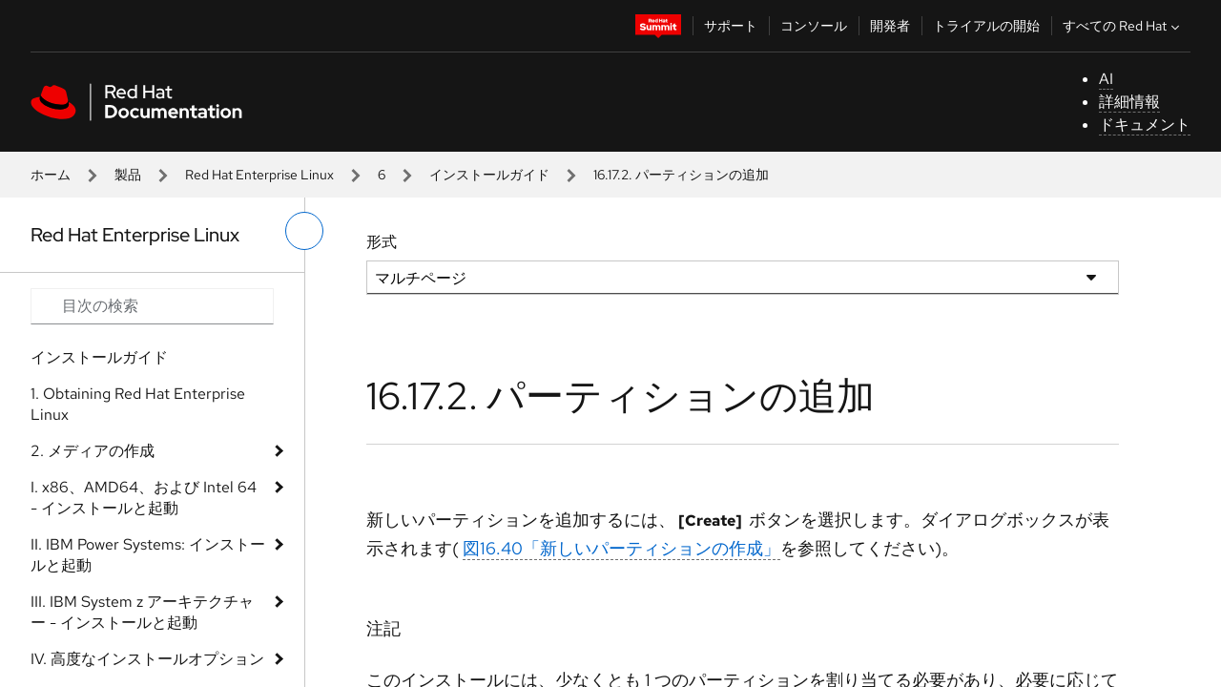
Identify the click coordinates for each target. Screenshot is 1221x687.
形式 (381, 242)
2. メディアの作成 (93, 451)
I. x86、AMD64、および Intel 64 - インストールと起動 (144, 497)
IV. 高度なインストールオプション (147, 659)
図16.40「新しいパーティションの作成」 (621, 548)
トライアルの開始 (986, 25)
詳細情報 (1129, 102)
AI (1106, 79)
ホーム (51, 174)
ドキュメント (1144, 124)
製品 (127, 174)
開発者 (890, 25)
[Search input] (152, 306)
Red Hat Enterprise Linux (259, 174)
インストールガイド (489, 174)
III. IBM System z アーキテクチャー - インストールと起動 (142, 612)
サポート (730, 25)
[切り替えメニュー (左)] (304, 231)
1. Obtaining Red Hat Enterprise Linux (138, 404)
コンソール (813, 25)
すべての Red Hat (1123, 25)
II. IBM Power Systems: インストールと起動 (148, 554)
